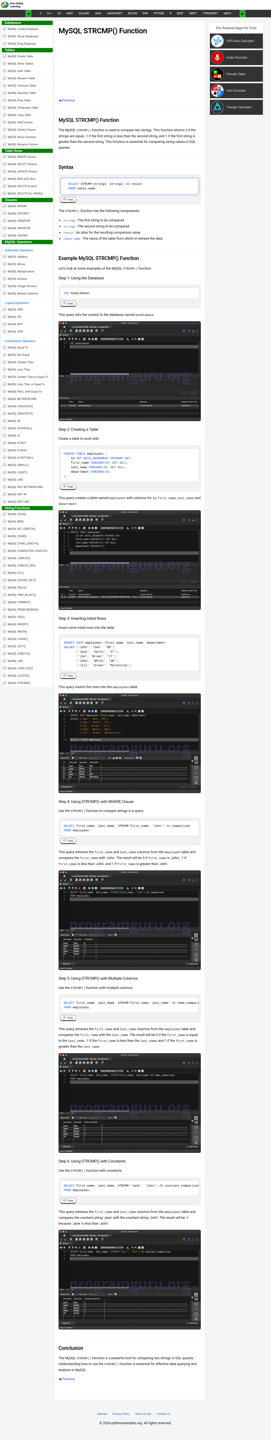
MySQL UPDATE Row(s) (20, 171)
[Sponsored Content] (235, 85)
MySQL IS (11, 435)
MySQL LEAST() (15, 472)
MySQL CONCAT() (16, 558)
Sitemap (102, 1419)
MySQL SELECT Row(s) (20, 164)
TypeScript (210, 13)
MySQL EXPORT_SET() (19, 580)
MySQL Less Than (16, 369)
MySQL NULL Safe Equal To (22, 391)
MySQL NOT (13, 324)
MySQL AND (13, 309)
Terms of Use (143, 1419)
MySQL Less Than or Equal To (24, 384)
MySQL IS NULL (15, 450)
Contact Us (163, 1419)
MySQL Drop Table (17, 100)
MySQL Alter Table (17, 71)
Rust (180, 13)
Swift (193, 13)
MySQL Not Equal (16, 355)
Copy (70, 200)
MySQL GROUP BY (17, 228)
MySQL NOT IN (14, 494)
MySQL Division (15, 279)
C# (59, 13)
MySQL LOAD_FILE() (18, 668)
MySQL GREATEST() (18, 413)
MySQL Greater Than (18, 362)
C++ (49, 13)
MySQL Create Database (20, 29)
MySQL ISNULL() (16, 465)
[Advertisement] (236, 179)
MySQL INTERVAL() (17, 428)
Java (98, 13)
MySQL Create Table (18, 56)
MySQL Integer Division (20, 286)
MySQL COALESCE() (18, 406)
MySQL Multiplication (18, 271)
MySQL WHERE (15, 206)
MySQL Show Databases (20, 36)
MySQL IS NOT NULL (18, 457)
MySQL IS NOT (14, 443)
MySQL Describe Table (19, 93)
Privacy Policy (121, 1419)
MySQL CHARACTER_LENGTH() (25, 551)
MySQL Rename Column (20, 144)
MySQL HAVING (15, 235)
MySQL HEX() (14, 617)
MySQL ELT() (13, 573)
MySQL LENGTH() (16, 653)
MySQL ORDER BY (16, 221)
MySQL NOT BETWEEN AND (23, 487)
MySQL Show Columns (19, 137)
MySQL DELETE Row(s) (20, 186)
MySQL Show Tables (18, 63)
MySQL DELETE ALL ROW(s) (23, 193)
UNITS (227, 13)
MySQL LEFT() (14, 646)
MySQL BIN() (13, 521)
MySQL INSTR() (15, 631)
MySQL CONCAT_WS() (19, 565)
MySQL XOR (13, 331)
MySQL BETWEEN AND (20, 399)
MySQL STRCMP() (16, 683)
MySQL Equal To (15, 347)
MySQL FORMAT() (16, 602)
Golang (84, 13)
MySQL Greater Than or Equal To (25, 377)
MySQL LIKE (13, 479)
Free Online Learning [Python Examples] (16, 5)
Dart (69, 13)
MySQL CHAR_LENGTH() (21, 543)
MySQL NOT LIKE (16, 501)
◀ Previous (67, 100)
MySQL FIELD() (15, 587)
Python (159, 13)
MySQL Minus (14, 264)
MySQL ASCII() (14, 514)
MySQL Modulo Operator (21, 293)
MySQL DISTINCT (16, 213)
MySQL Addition (15, 256)
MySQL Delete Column (19, 129)
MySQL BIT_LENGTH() (19, 529)
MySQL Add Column (18, 122)
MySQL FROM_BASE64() (20, 609)
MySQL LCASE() (15, 639)
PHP (145, 13)
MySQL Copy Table (17, 115)
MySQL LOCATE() (16, 675)
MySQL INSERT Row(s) (19, 157)
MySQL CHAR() (15, 536)
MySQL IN (11, 421)
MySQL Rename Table (19, 78)
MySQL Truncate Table (19, 85)
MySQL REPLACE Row (19, 179)
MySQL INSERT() (16, 624)
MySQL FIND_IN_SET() (19, 595)
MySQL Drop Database (19, 43)
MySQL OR (12, 317)
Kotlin (132, 13)
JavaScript (114, 13)
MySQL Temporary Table (20, 107)
